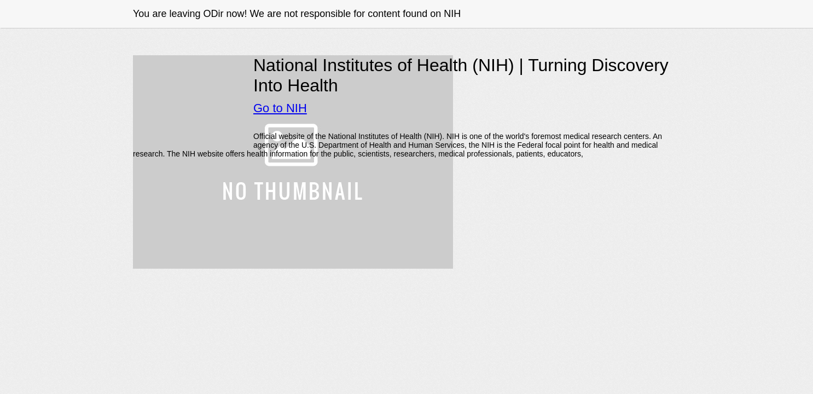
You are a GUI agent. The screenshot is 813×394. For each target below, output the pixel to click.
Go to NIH (280, 108)
